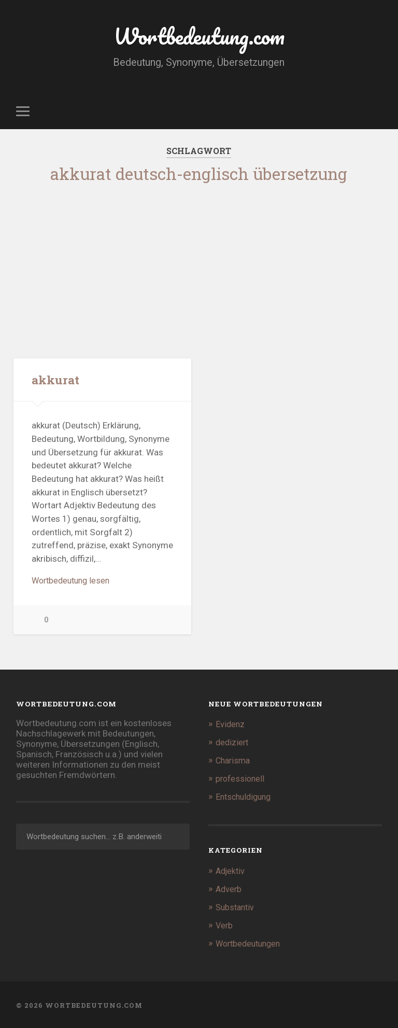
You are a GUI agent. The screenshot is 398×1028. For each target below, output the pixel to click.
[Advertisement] (199, 267)
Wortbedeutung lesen (73, 582)
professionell (241, 780)
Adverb (229, 889)
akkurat (55, 380)
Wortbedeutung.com (198, 36)
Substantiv (236, 906)
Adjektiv (231, 871)
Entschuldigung (246, 798)
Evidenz (231, 726)
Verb (225, 925)
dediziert (233, 745)
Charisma (234, 762)
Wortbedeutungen (251, 942)
